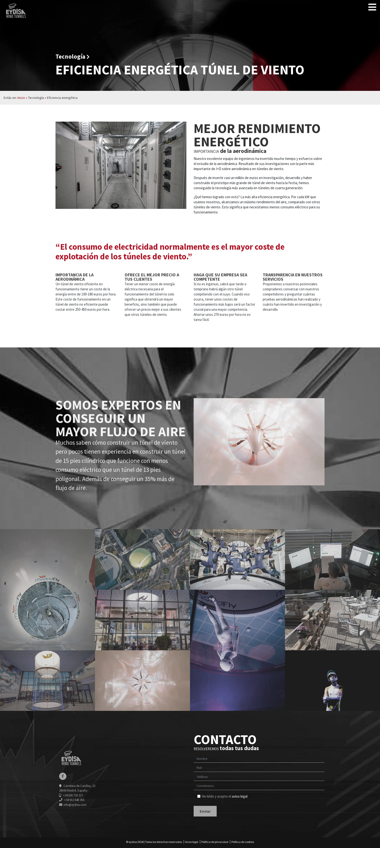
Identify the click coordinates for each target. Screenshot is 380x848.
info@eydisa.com (73, 805)
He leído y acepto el (222, 796)
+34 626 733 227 (71, 795)
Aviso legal (191, 842)
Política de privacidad (214, 842)
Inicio (21, 97)
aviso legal (239, 796)
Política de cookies (242, 842)
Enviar (205, 811)
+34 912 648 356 (71, 800)
